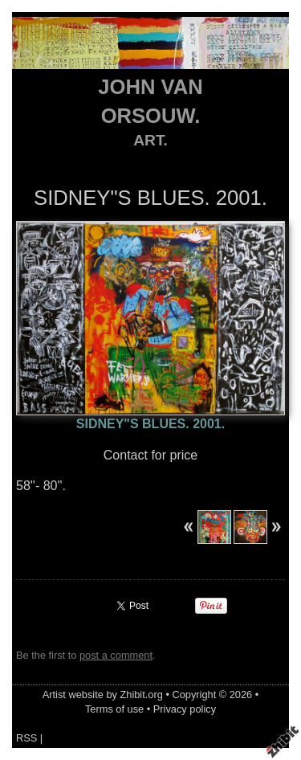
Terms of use (114, 709)
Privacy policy (184, 709)
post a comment (116, 655)
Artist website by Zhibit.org (103, 694)
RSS (26, 738)
